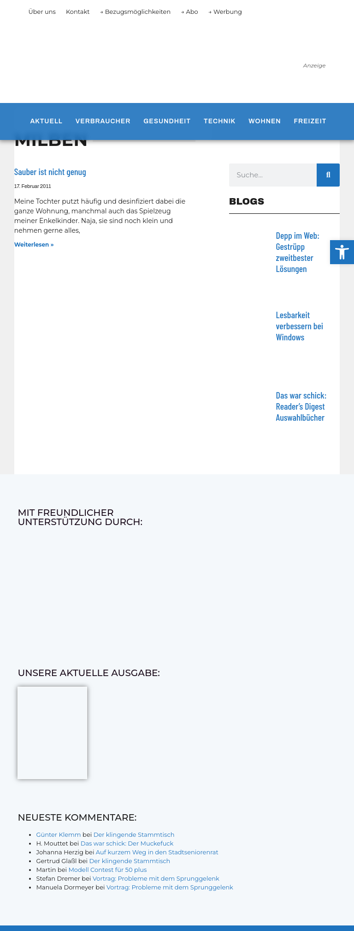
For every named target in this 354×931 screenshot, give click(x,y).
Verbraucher (103, 121)
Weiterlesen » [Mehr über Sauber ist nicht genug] (34, 244)
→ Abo (189, 11)
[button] (342, 252)
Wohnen (264, 121)
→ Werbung (225, 11)
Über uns (41, 11)
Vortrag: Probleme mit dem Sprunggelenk (156, 878)
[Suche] (328, 175)
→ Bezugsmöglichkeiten (135, 11)
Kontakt (78, 11)
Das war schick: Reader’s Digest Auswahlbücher (301, 406)
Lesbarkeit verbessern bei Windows (299, 325)
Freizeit (310, 121)
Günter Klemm (58, 834)
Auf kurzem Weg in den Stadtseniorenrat (157, 852)
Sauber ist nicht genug (50, 171)
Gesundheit (167, 121)
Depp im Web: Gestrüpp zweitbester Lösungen (297, 252)
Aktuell (46, 121)
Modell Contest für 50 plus (107, 869)
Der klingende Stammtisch (134, 834)
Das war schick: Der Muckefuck (127, 843)
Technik (220, 121)
